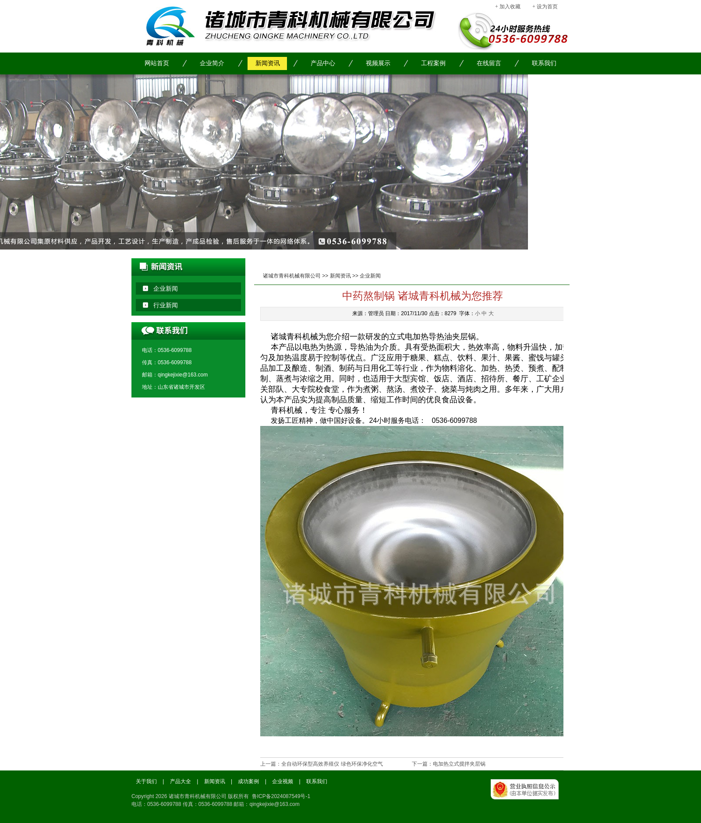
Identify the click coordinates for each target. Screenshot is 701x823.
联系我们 (544, 63)
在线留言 (489, 63)
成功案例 (248, 781)
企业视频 (282, 781)
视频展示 (378, 63)
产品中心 (323, 63)
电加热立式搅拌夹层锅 (459, 764)
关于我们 (146, 781)
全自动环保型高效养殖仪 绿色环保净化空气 (331, 764)
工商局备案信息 (530, 799)
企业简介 (212, 63)
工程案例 (433, 63)
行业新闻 (165, 305)
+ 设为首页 (545, 7)
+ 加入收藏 (507, 7)
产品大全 (180, 781)
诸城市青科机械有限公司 (292, 276)
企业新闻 (370, 276)
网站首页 (157, 63)
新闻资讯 (267, 63)
